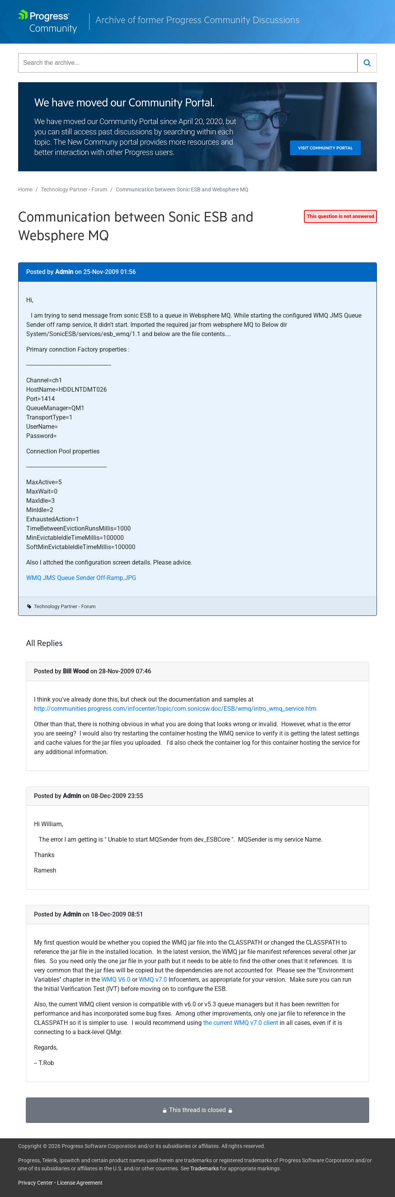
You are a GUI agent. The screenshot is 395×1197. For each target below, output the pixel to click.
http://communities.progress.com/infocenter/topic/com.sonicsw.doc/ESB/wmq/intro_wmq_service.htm (175, 708)
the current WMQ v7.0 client (240, 1022)
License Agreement (80, 1183)
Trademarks (204, 1168)
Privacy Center (35, 1183)
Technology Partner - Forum (74, 189)
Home (25, 189)
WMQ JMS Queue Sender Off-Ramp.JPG (81, 578)
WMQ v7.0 (153, 979)
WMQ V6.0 (115, 979)
